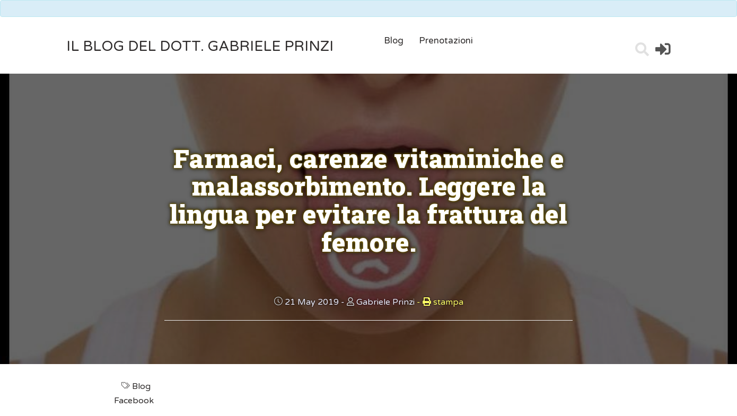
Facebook (135, 400)
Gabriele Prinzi (385, 302)
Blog (393, 40)
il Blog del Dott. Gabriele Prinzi (200, 46)
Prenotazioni (446, 40)
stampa (440, 302)
